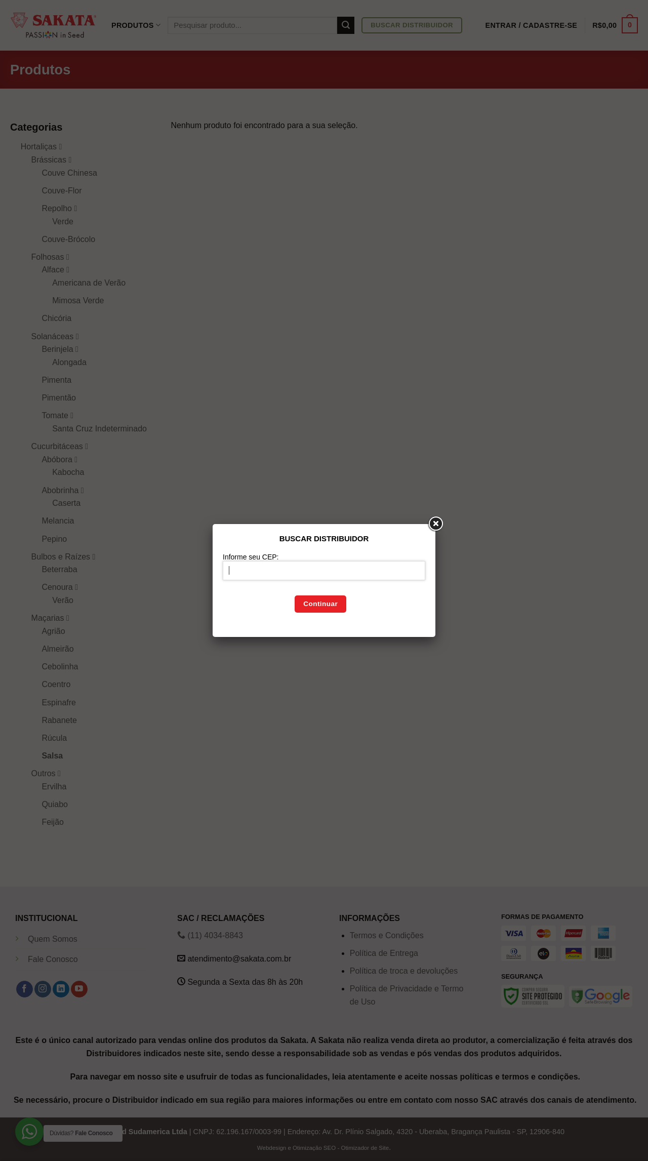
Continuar (320, 604)
